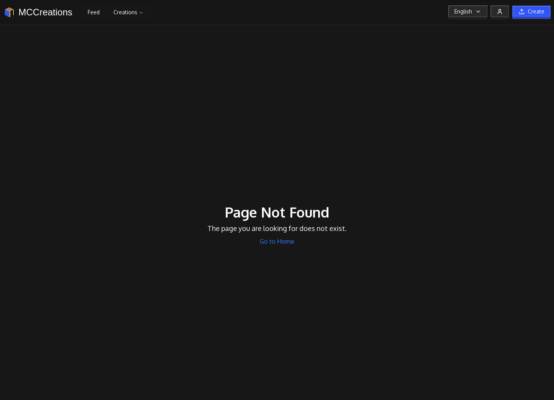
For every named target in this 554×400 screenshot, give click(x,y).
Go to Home (277, 241)
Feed (94, 12)
